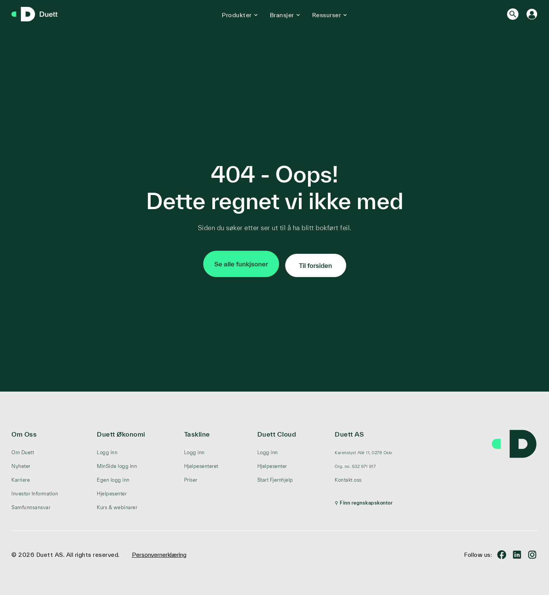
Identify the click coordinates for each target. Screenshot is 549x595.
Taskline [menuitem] (197, 431)
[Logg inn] (532, 14)
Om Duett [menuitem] (22, 449)
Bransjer (282, 14)
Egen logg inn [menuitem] (113, 477)
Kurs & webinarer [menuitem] (117, 504)
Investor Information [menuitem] (34, 490)
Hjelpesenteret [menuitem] (201, 463)
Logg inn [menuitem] (107, 449)
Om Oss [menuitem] (24, 431)
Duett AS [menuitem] (349, 431)
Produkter (237, 14)
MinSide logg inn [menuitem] (117, 463)
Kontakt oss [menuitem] (348, 477)
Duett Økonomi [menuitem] (121, 431)
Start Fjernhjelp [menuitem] (275, 477)
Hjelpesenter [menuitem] (112, 490)
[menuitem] (364, 449)
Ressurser (326, 14)
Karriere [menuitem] (20, 477)
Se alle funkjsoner (241, 262)
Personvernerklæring (159, 551)
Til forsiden (315, 262)
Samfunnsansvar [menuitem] (30, 504)
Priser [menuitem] (190, 477)
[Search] (512, 14)
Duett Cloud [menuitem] (276, 431)
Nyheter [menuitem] (20, 463)
